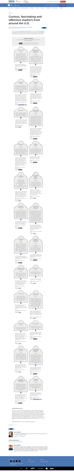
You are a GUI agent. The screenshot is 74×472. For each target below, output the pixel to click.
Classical (32, 9)
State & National (24, 9)
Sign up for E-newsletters (54, 2)
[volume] (12, 7)
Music (37, 9)
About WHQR (54, 9)
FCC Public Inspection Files (44, 463)
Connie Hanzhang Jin (14, 441)
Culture (42, 9)
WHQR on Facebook (31, 463)
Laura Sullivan (17, 433)
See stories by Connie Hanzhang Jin (16, 443)
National (10, 14)
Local (12, 9)
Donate (63, 2)
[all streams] (63, 7)
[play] (9, 6)
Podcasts (17, 9)
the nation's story (33, 32)
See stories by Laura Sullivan (19, 437)
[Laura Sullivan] (11, 436)
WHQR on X (42, 461)
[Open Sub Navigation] (39, 9)
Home (9, 9)
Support (61, 9)
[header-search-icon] (47, 2)
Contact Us (29, 461)
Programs (48, 9)
